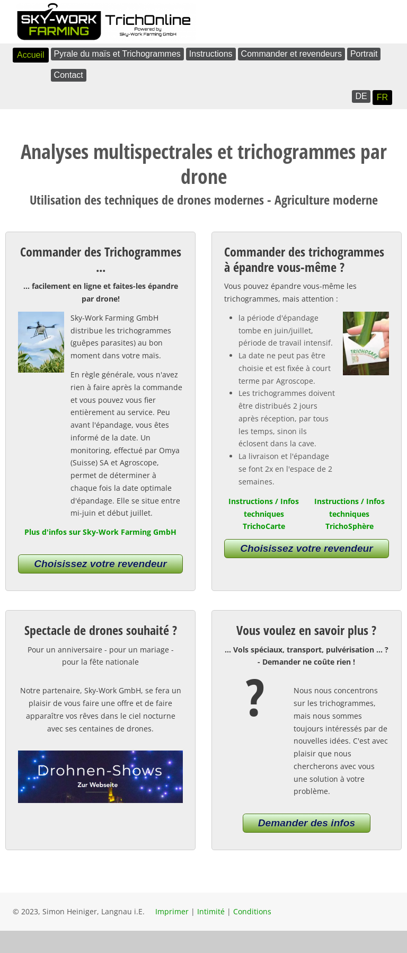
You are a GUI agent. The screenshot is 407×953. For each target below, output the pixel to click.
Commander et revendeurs (291, 53)
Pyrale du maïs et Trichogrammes (117, 53)
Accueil (31, 54)
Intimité (211, 911)
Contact (68, 75)
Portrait (364, 53)
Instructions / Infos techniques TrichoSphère (349, 514)
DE (361, 96)
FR (382, 97)
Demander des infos (306, 822)
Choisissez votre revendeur (100, 563)
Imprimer (172, 911)
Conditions (252, 911)
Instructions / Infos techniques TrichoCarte (263, 514)
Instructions (211, 53)
